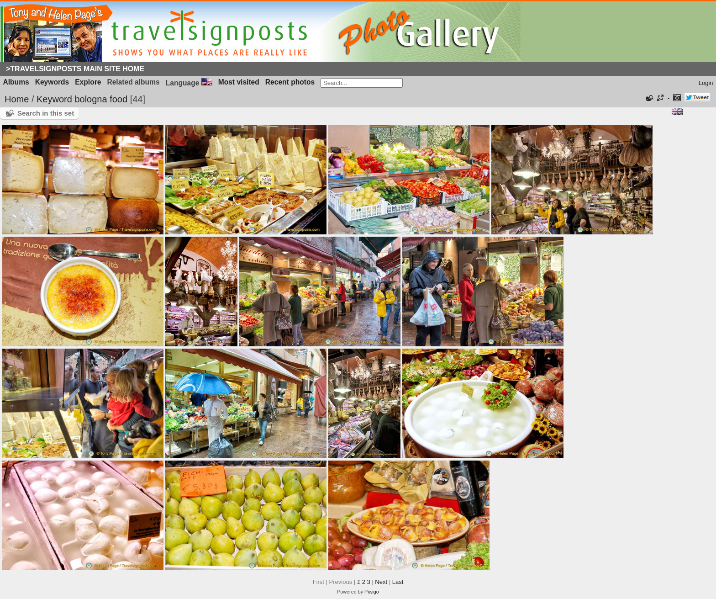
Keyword (54, 99)
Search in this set (45, 113)
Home (17, 99)
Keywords (52, 82)
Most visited (238, 82)
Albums (16, 82)
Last (398, 581)
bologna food (100, 99)
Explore (88, 82)
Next (381, 581)
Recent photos (290, 82)
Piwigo (371, 591)
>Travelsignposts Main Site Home (75, 69)
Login (706, 83)
